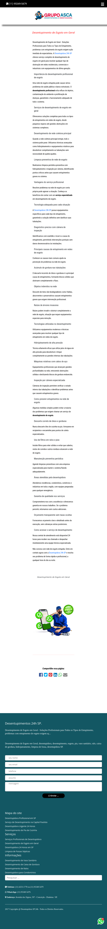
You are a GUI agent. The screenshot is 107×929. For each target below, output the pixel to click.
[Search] (53, 877)
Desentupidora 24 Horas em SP (19, 847)
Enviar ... (53, 796)
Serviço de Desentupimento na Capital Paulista (26, 822)
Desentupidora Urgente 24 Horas (20, 826)
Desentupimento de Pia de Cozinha (21, 830)
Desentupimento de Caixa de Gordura (22, 864)
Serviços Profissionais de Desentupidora (23, 839)
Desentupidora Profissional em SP (20, 818)
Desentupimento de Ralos (16, 868)
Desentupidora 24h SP (63, 53)
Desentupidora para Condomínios (20, 872)
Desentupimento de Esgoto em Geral (21, 843)
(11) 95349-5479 (16, 3)
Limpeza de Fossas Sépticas (17, 851)
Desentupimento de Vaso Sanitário (21, 860)
